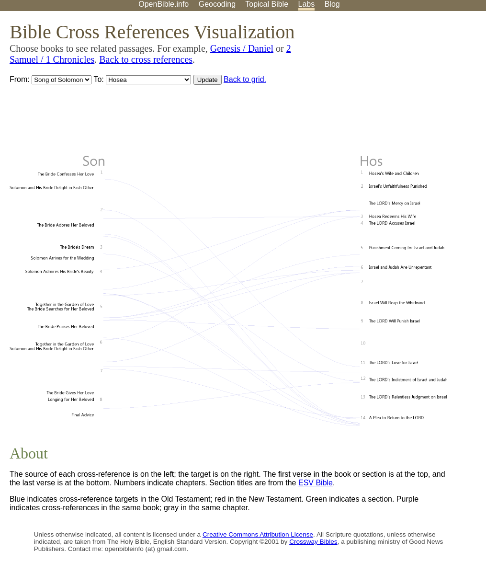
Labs (306, 4)
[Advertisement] (389, 86)
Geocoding (217, 4)
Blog (332, 4)
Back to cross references (145, 59)
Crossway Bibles (313, 541)
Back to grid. (245, 79)
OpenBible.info (163, 4)
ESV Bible (315, 483)
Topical (266, 4)
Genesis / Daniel (241, 48)
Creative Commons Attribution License (258, 534)
